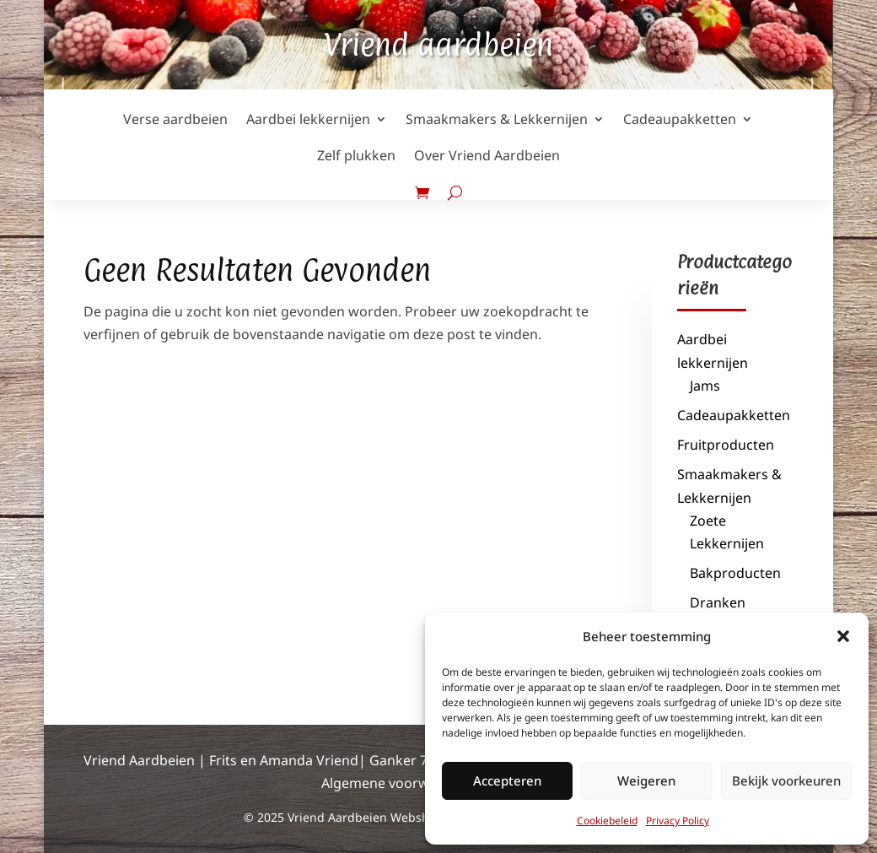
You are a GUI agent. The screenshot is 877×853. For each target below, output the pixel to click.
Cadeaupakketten (733, 415)
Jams (705, 385)
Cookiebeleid (607, 820)
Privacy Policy (677, 820)
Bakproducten (735, 573)
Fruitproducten (725, 444)
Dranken (717, 602)
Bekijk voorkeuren (786, 780)
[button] (843, 636)
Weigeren (646, 780)
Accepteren (507, 780)
